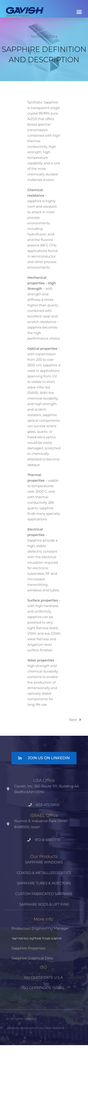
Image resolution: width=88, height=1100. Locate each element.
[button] (79, 12)
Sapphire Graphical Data (32, 958)
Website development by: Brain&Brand (35, 1028)
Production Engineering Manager (40, 928)
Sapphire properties (28, 948)
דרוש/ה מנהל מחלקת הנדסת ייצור (36, 938)
